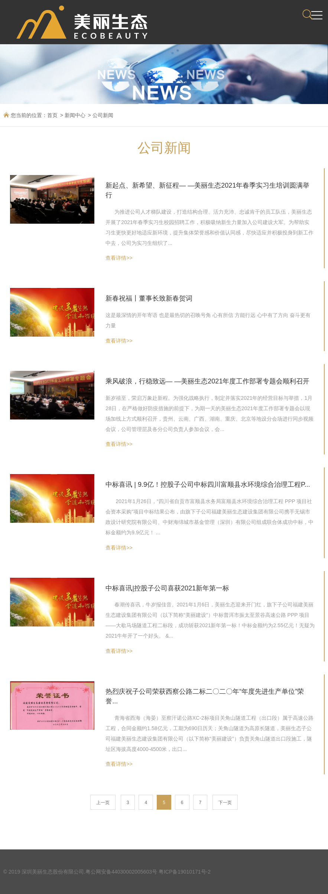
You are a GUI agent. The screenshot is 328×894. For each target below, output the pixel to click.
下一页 (225, 802)
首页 (52, 115)
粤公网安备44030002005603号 (121, 872)
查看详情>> (118, 258)
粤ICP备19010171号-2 (185, 872)
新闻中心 (75, 115)
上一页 (103, 802)
